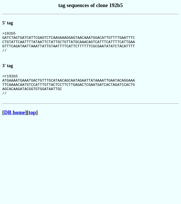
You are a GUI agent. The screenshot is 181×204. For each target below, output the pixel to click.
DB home (14, 123)
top (32, 123)
